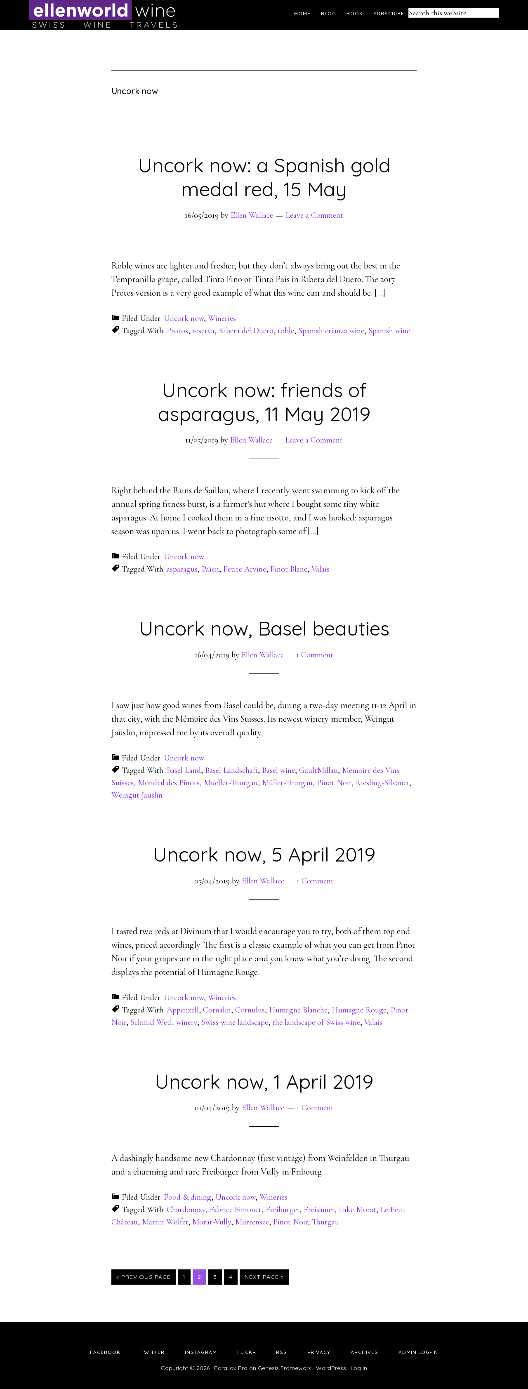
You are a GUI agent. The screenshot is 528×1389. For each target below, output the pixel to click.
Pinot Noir (334, 783)
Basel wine (278, 770)
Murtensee (252, 1222)
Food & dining (187, 1197)
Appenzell (183, 1010)
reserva (203, 331)
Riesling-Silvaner (382, 783)
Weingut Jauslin (137, 795)
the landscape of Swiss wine (316, 1022)
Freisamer (319, 1210)
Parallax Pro (231, 1368)
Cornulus (250, 1010)
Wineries (222, 318)
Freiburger (282, 1210)
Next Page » (264, 1277)
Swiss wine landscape (234, 1022)
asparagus (182, 569)
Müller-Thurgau (287, 783)
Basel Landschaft (231, 770)
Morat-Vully (211, 1222)
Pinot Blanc (288, 569)
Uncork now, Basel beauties (264, 628)
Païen (210, 569)
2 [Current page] (201, 1276)
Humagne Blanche (298, 1010)
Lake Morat (357, 1210)
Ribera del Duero (246, 331)
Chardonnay (186, 1210)
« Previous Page (143, 1277)
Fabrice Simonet (236, 1210)
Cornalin (217, 1010)
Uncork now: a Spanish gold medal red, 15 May (264, 177)
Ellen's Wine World (103, 14)
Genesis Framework (284, 1368)
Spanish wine (389, 331)
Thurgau (325, 1222)
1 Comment (314, 655)
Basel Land (184, 770)
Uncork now (184, 318)
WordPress (331, 1368)
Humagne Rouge (359, 1010)
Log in (359, 1368)
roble (286, 331)
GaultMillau (318, 770)
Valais (320, 569)
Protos (177, 331)
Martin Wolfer (165, 1222)
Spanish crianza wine (331, 331)
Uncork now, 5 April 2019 (264, 854)
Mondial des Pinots (169, 783)
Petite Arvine (244, 569)
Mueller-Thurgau (231, 783)
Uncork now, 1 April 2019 (264, 1081)
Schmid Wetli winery (163, 1022)
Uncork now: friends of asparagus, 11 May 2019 (264, 401)
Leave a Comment (314, 215)
